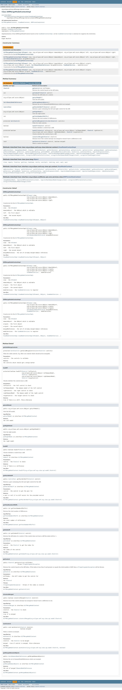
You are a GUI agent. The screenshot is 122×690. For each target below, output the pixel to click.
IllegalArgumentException (31, 564)
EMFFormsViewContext (38, 22)
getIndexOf (36, 93)
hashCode (31, 162)
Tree (22, 1)
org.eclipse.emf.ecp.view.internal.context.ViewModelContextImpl (23, 16)
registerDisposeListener (101, 152)
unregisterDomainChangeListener (14, 155)
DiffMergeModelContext (9, 22)
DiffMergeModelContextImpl (12, 52)
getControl (36, 88)
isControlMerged (38, 137)
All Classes (35, 4)
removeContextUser (102, 153)
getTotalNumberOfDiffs (40, 116)
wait (57, 162)
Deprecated (27, 1)
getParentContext (111, 150)
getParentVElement (9, 152)
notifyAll (44, 162)
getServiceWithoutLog (32, 152)
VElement (25, 52)
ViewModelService (69, 65)
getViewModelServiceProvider (60, 152)
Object (36, 159)
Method (22, 6)
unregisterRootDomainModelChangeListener (65, 155)
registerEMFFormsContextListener (36, 153)
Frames (20, 4)
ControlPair (7, 107)
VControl (6, 88)
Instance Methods (20, 83)
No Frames (26, 4)
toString (52, 162)
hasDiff (35, 125)
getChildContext (40, 150)
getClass (24, 162)
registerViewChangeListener (85, 153)
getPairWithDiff (38, 107)
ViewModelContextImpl (14, 29)
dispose (30, 150)
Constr (17, 6)
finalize (17, 162)
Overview (3, 1)
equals (10, 162)
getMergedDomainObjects (40, 102)
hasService (75, 152)
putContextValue (85, 152)
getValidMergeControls (40, 121)
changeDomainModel (21, 150)
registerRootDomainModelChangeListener (61, 153)
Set (5, 58)
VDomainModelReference (13, 58)
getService (20, 152)
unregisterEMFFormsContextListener (38, 155)
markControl (36, 141)
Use (19, 1)
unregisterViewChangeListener (90, 155)
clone (5, 162)
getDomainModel (99, 150)
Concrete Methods (34, 83)
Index (33, 1)
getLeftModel (37, 97)
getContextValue (64, 150)
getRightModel (37, 111)
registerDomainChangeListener (13, 153)
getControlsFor (76, 150)
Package (9, 1)
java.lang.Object (6, 15)
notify (37, 162)
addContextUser (8, 150)
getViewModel (45, 152)
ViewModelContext (24, 22)
